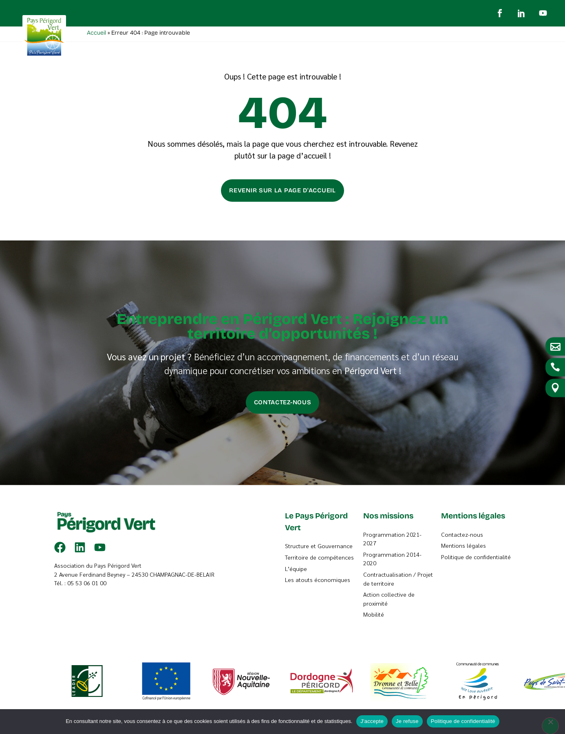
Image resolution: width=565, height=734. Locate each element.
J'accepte (372, 721)
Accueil (96, 34)
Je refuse (407, 721)
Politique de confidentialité (463, 721)
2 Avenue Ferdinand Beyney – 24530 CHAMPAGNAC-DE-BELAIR (134, 576)
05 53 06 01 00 (86, 585)
